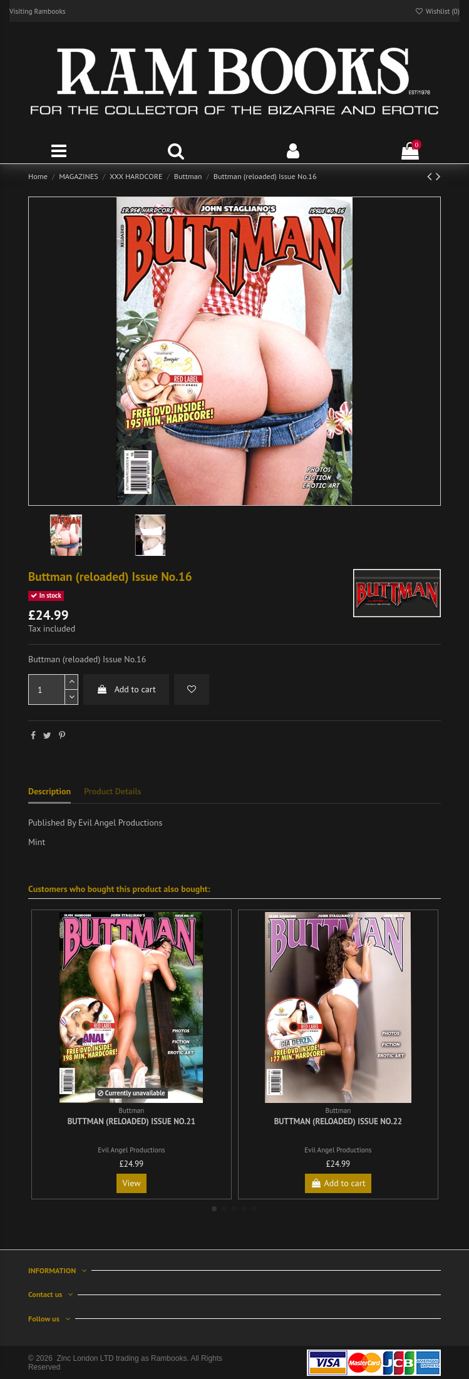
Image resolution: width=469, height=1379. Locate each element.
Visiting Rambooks (37, 11)
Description (49, 791)
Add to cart (125, 689)
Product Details (112, 791)
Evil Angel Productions (131, 1150)
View (131, 1183)
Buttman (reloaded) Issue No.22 (338, 1121)
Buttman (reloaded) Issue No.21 (132, 1121)
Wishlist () (437, 11)
